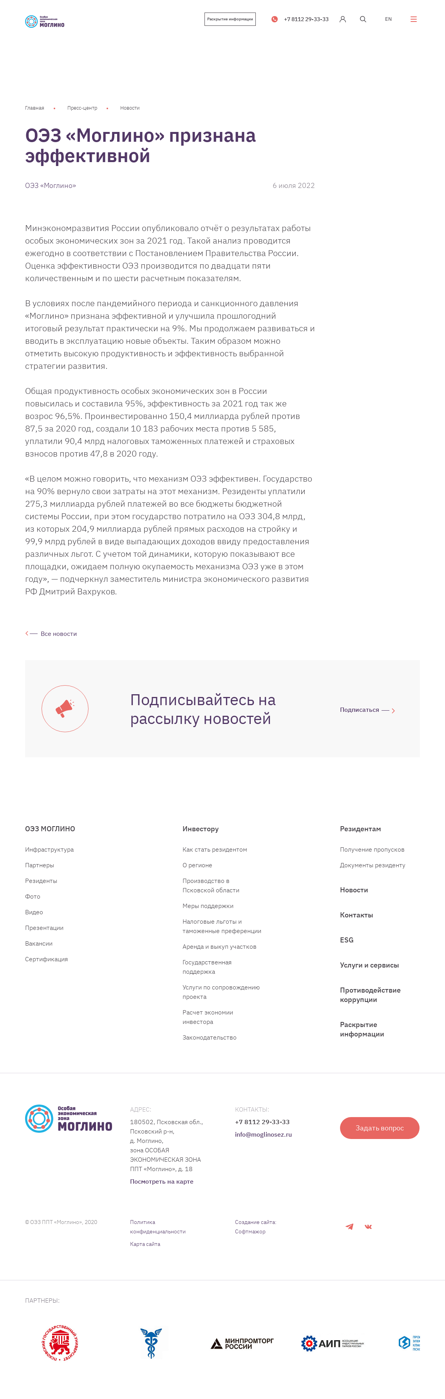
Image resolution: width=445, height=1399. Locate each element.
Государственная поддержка (207, 966)
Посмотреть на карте (162, 1181)
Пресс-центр (82, 108)
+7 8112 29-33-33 (306, 19)
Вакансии (38, 943)
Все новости (59, 633)
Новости (130, 108)
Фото (32, 896)
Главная (34, 108)
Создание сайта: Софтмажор (256, 1226)
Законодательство (210, 1037)
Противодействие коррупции (370, 995)
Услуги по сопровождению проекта (221, 991)
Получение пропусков (372, 849)
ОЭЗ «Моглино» (50, 185)
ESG (347, 939)
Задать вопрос (380, 1127)
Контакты (356, 914)
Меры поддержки (208, 906)
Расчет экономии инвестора (208, 1016)
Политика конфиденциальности (158, 1226)
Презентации (44, 927)
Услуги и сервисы (369, 964)
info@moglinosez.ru (263, 1134)
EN (388, 19)
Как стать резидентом (215, 849)
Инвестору (201, 828)
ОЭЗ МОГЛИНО (50, 828)
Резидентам (360, 828)
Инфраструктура (49, 849)
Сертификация (46, 959)
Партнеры (39, 865)
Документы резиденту (372, 865)
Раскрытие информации (230, 19)
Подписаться (359, 709)
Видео (34, 912)
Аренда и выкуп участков (220, 946)
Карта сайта (145, 1243)
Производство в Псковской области (211, 885)
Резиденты (41, 881)
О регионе (197, 865)
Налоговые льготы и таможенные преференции (222, 926)
